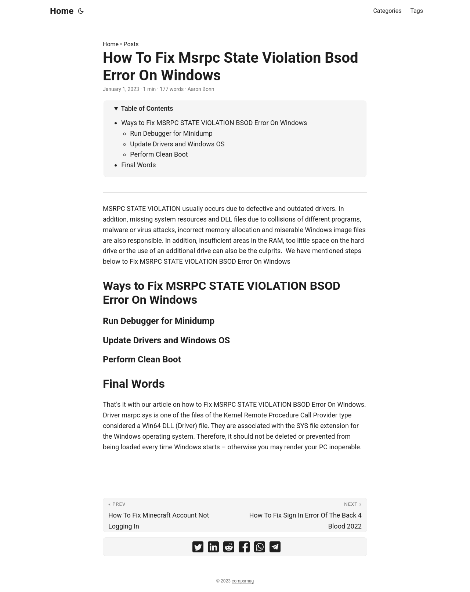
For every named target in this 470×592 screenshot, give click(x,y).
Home (61, 11)
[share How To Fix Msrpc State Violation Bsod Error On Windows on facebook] (244, 548)
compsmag (243, 581)
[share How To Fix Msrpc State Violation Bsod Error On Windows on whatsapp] (259, 548)
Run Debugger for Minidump (171, 133)
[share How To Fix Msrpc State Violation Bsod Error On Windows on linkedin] (213, 548)
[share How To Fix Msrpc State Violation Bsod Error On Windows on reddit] (228, 548)
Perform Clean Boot (159, 154)
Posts (131, 44)
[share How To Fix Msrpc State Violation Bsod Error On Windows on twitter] (197, 548)
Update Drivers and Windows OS (177, 144)
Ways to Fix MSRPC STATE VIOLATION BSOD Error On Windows (214, 123)
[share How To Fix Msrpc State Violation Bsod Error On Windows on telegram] (275, 548)
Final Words (138, 165)
